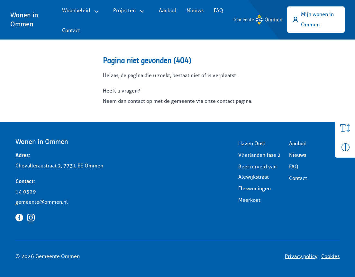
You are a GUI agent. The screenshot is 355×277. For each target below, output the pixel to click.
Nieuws (195, 10)
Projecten (124, 10)
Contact (71, 30)
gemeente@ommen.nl (41, 202)
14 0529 (25, 192)
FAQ (218, 10)
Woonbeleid (76, 10)
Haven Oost (251, 143)
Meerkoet (249, 200)
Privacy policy (301, 256)
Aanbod (167, 10)
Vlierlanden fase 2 (259, 155)
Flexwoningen (254, 188)
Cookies (330, 256)
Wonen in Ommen (24, 19)
